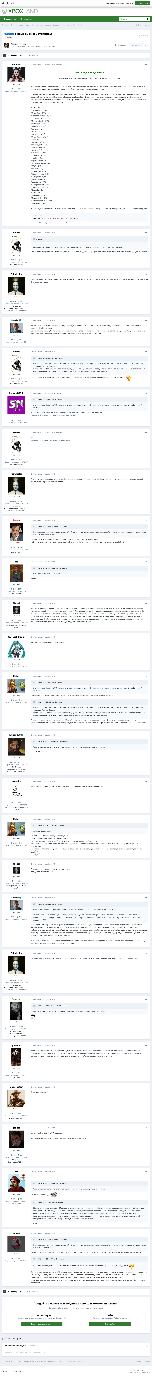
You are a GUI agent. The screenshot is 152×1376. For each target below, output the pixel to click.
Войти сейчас (110, 1324)
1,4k (14, 1113)
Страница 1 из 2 (32, 55)
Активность (27, 19)
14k (13, 547)
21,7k (13, 301)
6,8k (13, 589)
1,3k (14, 802)
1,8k (14, 420)
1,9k (14, 89)
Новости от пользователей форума (40, 46)
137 (14, 664)
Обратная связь (19, 1371)
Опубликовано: (43, 64)
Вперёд (14, 55)
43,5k (13, 1026)
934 (14, 620)
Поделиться (120, 45)
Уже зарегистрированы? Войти (119, 3)
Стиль (5, 1371)
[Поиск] (132, 19)
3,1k (14, 1258)
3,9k (13, 1199)
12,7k (14, 700)
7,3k (13, 1155)
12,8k (13, 762)
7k (13, 340)
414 (14, 1073)
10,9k (14, 260)
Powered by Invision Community (139, 1372)
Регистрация (143, 3)
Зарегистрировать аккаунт (41, 1324)
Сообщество (11, 20)
